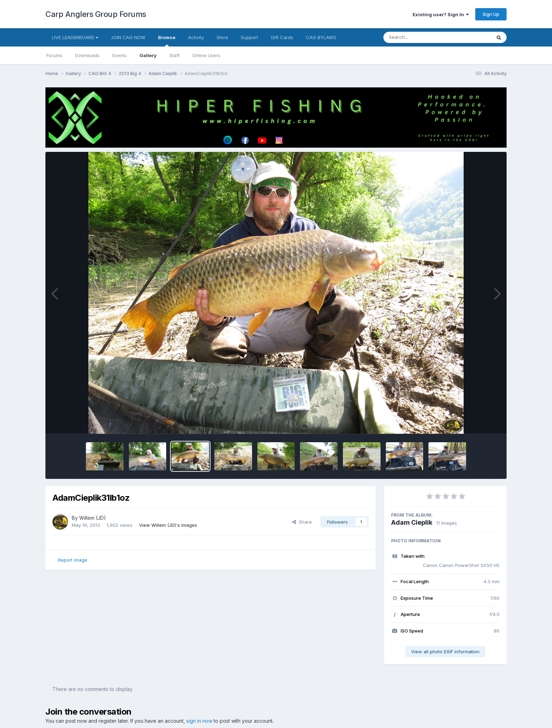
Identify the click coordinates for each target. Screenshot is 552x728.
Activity (196, 37)
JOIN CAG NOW (128, 37)
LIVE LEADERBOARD (75, 37)
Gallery (148, 55)
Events (119, 55)
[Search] (418, 37)
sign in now (199, 721)
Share (302, 522)
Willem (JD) (92, 518)
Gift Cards (282, 37)
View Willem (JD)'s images (168, 525)
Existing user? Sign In (441, 14)
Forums (54, 55)
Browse (166, 41)
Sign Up (491, 14)
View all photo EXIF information (445, 651)
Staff (174, 55)
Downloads (87, 55)
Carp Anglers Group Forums (95, 14)
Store (222, 37)
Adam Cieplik (411, 522)
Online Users (206, 55)
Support (249, 37)
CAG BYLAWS (321, 37)
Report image (72, 560)
